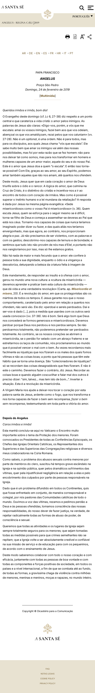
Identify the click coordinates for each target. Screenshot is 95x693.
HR (59, 53)
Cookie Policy (47, 678)
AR (24, 53)
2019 (36, 22)
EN (38, 53)
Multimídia (48, 96)
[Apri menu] (90, 8)
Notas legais (47, 673)
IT (65, 53)
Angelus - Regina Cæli (17, 22)
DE (31, 53)
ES (45, 53)
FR (51, 53)
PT (71, 53)
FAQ (47, 669)
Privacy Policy (47, 683)
